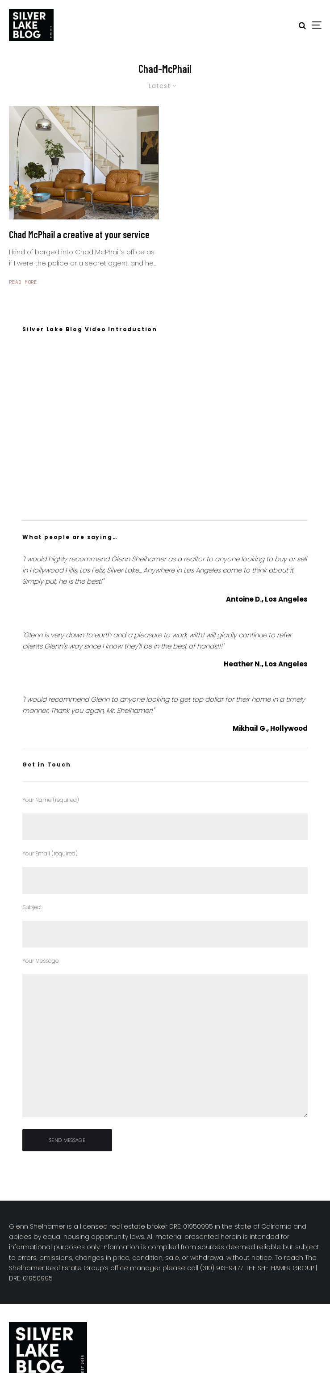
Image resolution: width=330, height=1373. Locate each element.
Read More (23, 282)
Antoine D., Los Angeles (267, 599)
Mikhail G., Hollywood (270, 728)
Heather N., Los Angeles (266, 664)
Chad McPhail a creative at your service (79, 234)
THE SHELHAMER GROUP (280, 1267)
